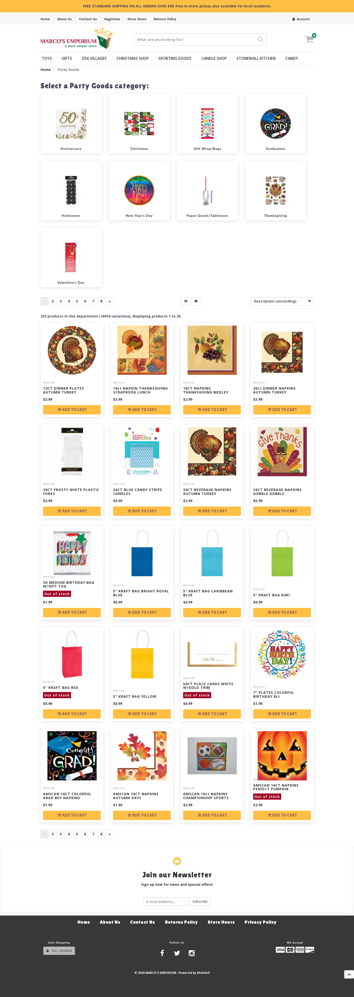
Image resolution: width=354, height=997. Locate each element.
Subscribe (200, 901)
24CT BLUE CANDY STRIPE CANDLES (137, 491)
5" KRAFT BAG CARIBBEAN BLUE (208, 593)
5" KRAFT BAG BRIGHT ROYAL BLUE (141, 593)
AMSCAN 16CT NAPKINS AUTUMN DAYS (136, 795)
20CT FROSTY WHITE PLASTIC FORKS (71, 491)
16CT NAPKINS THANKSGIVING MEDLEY (205, 390)
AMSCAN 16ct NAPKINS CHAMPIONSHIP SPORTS (206, 795)
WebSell (203, 973)
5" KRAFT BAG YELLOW (135, 696)
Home (46, 69)
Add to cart (72, 409)
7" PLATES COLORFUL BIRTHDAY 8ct (273, 694)
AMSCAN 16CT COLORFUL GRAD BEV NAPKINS (67, 795)
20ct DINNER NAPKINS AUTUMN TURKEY (274, 390)
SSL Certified (59, 950)
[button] (309, 40)
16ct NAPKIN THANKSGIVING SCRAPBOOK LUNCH (140, 390)
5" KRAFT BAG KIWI (271, 595)
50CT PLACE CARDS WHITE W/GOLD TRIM (208, 689)
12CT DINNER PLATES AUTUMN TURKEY (63, 390)
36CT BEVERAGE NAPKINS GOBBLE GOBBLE (277, 491)
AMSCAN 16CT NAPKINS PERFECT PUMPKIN (276, 791)
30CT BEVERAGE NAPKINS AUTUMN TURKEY (207, 491)
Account (301, 19)
